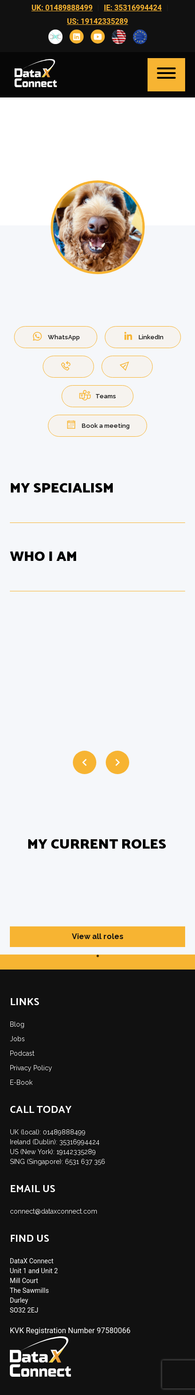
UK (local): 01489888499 (48, 1132)
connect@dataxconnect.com (53, 1211)
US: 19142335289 (97, 21)
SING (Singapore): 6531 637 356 (57, 1161)
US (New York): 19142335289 (53, 1152)
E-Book (21, 1082)
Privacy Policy (31, 1068)
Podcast (22, 1053)
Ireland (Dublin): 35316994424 (55, 1142)
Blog (17, 1024)
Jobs (17, 1039)
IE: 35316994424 (133, 7)
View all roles (98, 936)
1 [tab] (97, 956)
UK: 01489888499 (62, 7)
